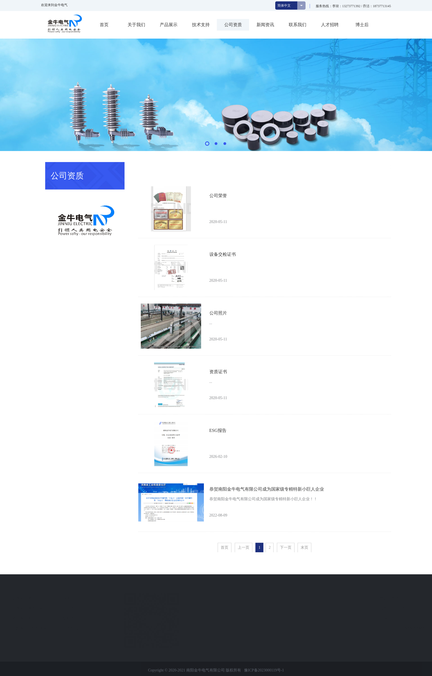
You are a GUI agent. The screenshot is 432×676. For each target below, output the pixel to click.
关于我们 (136, 24)
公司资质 (233, 24)
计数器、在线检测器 (95, 628)
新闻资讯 (265, 24)
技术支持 (201, 24)
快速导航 (138, 588)
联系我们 (297, 24)
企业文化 (35, 608)
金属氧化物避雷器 (93, 608)
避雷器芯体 (87, 618)
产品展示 (168, 24)
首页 (104, 24)
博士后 (362, 24)
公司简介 (35, 598)
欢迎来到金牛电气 (54, 5)
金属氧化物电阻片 (93, 598)
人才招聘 (330, 24)
